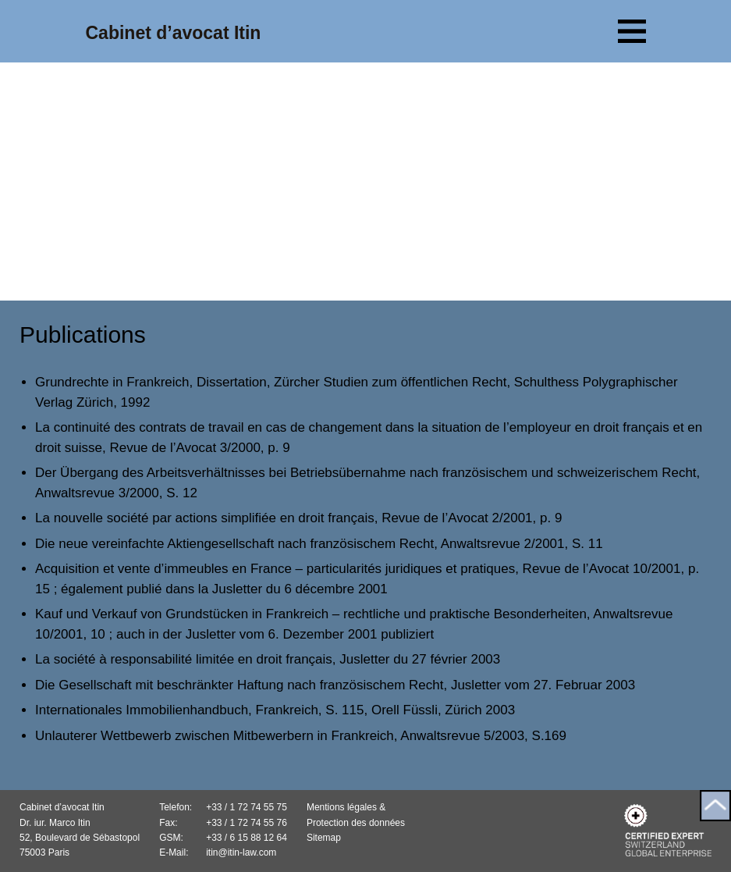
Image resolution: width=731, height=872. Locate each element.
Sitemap (324, 837)
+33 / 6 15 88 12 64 (246, 837)
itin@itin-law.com (241, 852)
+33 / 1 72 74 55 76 (246, 822)
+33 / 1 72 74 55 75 (246, 807)
